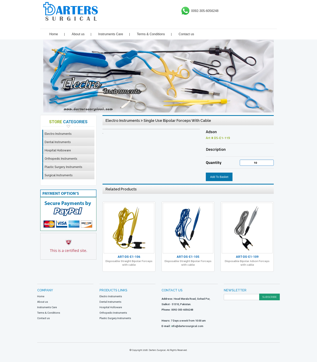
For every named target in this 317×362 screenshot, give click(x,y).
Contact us (186, 34)
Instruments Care (110, 34)
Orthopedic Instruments (61, 158)
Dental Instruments (58, 142)
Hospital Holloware (58, 150)
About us (78, 34)
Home (53, 34)
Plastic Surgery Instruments (63, 167)
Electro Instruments (58, 133)
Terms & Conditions (151, 34)
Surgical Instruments (59, 175)
